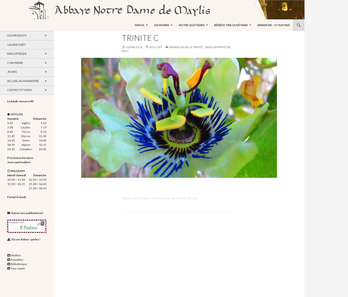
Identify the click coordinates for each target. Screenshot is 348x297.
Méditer (15, 255)
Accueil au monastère (23, 80)
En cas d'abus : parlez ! (26, 239)
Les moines (161, 25)
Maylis (139, 25)
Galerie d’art (16, 44)
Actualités (16, 259)
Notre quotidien (191, 25)
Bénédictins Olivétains (231, 25)
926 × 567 (155, 47)
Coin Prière (15, 62)
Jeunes (12, 71)
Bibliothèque (17, 53)
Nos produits (16, 35)
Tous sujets (17, 268)
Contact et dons (19, 89)
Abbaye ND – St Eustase (273, 25)
